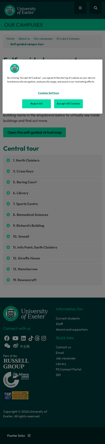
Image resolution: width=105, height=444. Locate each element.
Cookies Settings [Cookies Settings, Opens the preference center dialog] (48, 92)
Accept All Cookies (68, 103)
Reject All (36, 103)
